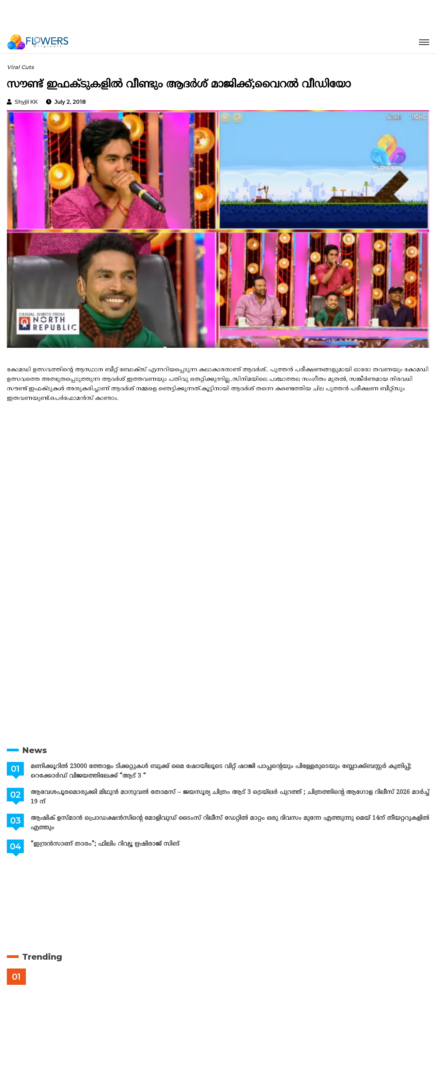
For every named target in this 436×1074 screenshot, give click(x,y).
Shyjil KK (26, 102)
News (34, 750)
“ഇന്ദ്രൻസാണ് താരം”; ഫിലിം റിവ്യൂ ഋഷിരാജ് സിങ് (104, 844)
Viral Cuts (20, 67)
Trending (42, 957)
